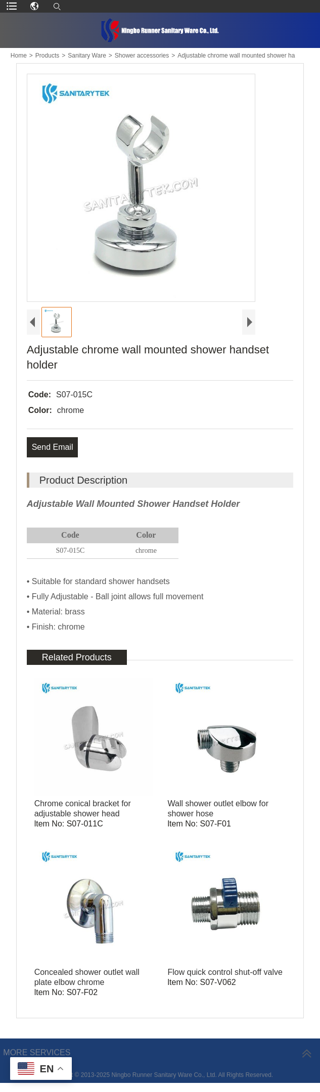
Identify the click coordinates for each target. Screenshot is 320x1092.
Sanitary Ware (87, 55)
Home (19, 55)
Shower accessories (142, 55)
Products (47, 55)
